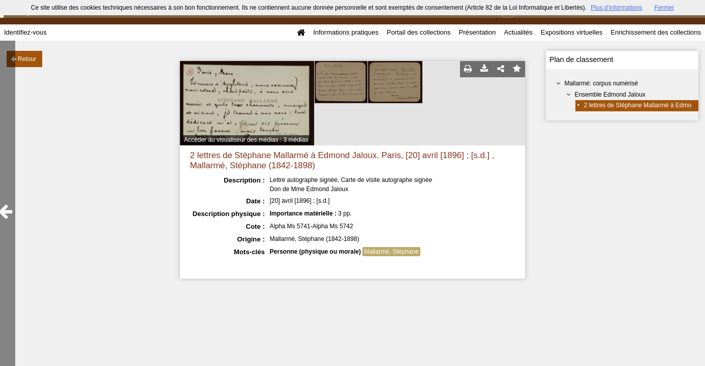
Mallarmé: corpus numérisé (601, 83)
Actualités (518, 32)
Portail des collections (419, 32)
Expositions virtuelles (571, 32)
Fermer (665, 7)
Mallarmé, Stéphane (391, 251)
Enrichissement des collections (655, 32)
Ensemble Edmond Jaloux (609, 94)
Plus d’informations (616, 7)
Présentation (477, 32)
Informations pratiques (346, 32)
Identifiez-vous (25, 32)
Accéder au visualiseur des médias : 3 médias (246, 139)
